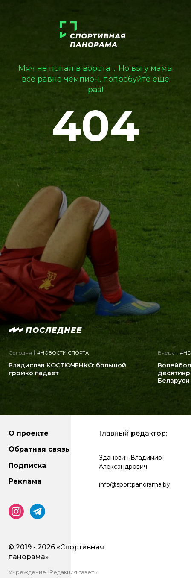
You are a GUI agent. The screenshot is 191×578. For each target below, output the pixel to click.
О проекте (29, 433)
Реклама (25, 481)
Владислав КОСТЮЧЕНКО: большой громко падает (67, 369)
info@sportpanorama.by (134, 484)
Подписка (27, 465)
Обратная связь (39, 449)
